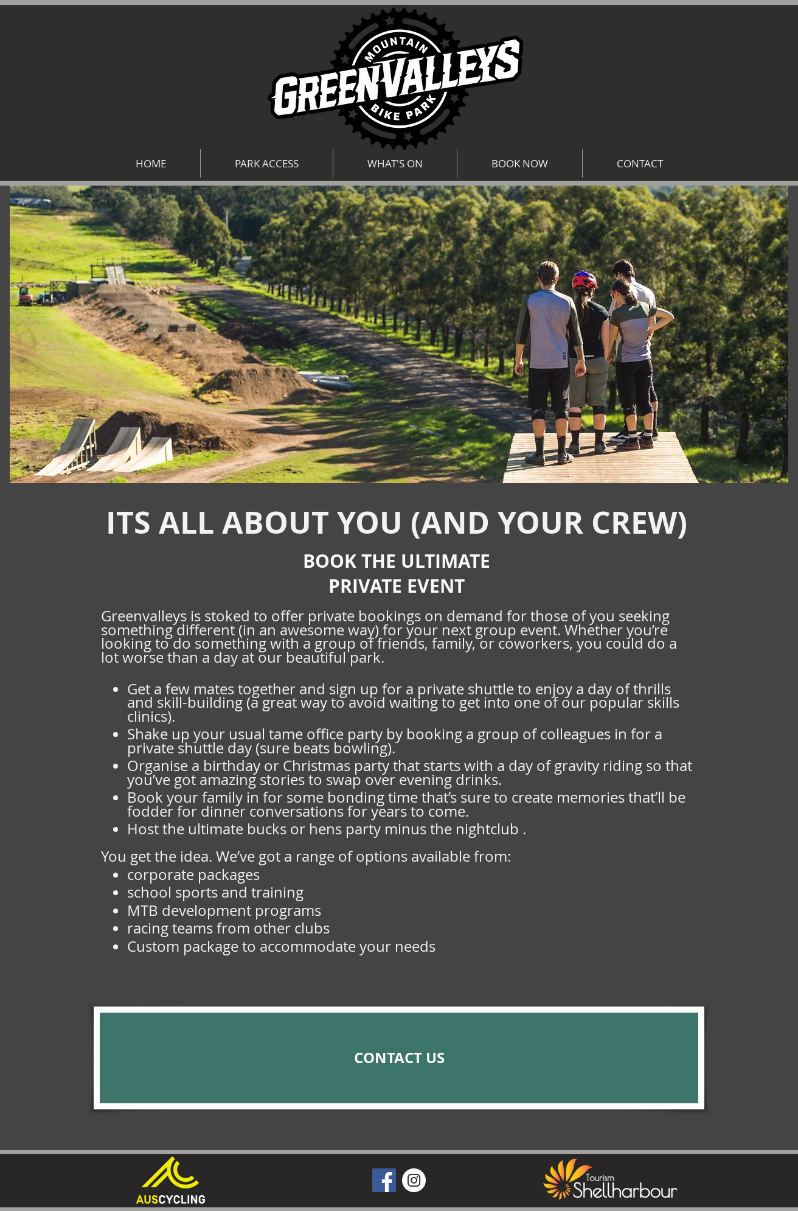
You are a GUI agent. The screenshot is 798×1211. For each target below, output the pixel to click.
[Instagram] (414, 1180)
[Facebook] (384, 1180)
